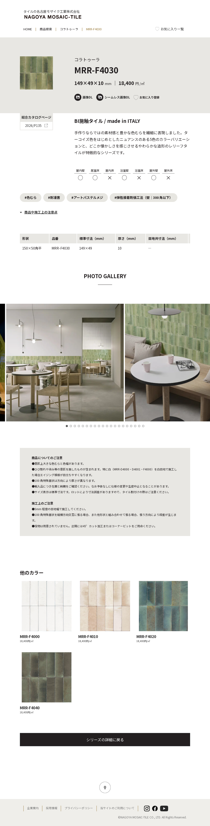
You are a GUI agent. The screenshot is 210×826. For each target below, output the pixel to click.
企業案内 (33, 808)
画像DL (83, 97)
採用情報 (51, 808)
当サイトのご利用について (117, 808)
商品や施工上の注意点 (38, 212)
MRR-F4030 (93, 29)
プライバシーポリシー (79, 808)
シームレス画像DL (113, 97)
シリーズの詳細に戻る (105, 739)
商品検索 (46, 29)
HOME (27, 29)
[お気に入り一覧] (170, 29)
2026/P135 (36, 126)
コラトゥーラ (69, 29)
